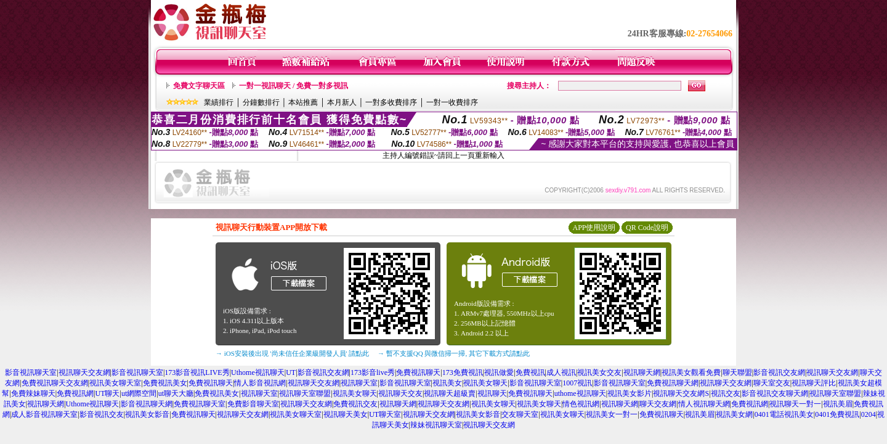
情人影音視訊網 (260, 383)
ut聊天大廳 (175, 393)
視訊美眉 (838, 404)
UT (291, 372)
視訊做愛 (499, 372)
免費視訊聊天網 (673, 383)
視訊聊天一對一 (795, 404)
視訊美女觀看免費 (691, 372)
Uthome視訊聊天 (258, 372)
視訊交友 (725, 393)
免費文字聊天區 (199, 85)
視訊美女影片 (629, 393)
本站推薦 (303, 102)
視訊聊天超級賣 (450, 393)
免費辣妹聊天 (33, 393)
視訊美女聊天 (485, 383)
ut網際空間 (138, 393)
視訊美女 (447, 383)
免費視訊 (530, 372)
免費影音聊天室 (253, 404)
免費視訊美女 (165, 383)
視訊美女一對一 (612, 414)
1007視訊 (577, 383)
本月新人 (342, 102)
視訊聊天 (492, 393)
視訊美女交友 (599, 372)
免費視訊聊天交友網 (55, 383)
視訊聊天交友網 (84, 372)
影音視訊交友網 (323, 372)
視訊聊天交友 (400, 393)
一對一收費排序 (452, 102)
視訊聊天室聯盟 (305, 393)
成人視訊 (561, 372)
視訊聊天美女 (345, 414)
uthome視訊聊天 (580, 393)
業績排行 (218, 102)
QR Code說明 (647, 227)
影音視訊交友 (101, 414)
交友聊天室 (519, 414)
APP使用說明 (593, 227)
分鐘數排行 (261, 102)
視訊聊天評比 (814, 383)
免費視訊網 (75, 393)
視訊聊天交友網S (681, 393)
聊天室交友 (771, 383)
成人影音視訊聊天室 (44, 414)
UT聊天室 (385, 414)
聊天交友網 (657, 404)
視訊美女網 (734, 414)
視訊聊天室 (359, 383)
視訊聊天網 (641, 372)
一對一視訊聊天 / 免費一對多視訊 (293, 85)
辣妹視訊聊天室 (436, 425)
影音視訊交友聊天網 (775, 393)
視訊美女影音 (147, 414)
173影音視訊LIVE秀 (196, 372)
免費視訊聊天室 (199, 404)
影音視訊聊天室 (31, 372)
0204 (868, 414)
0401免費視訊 (837, 414)
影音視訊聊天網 (146, 404)
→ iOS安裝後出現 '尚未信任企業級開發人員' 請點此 (292, 353)
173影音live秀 (372, 372)
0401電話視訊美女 (784, 414)
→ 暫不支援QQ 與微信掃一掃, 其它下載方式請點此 (454, 353)
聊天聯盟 (737, 372)
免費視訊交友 (355, 404)
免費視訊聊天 (418, 372)
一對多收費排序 (391, 102)
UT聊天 (107, 393)
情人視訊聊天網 (704, 404)
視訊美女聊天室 (115, 383)
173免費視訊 (462, 372)
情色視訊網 (580, 404)
